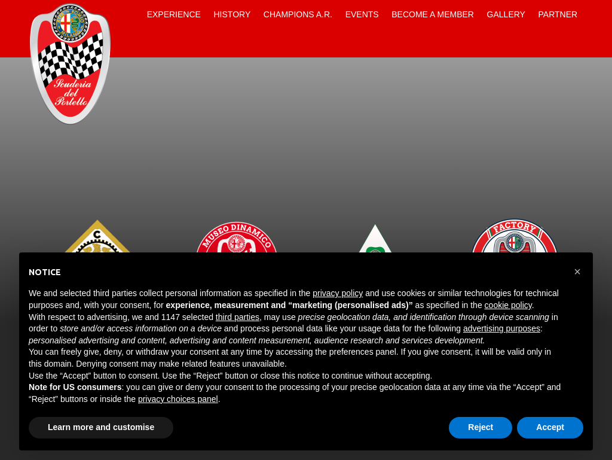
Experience (174, 14)
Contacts (130, 43)
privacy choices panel (178, 399)
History (232, 14)
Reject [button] (480, 427)
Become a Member (432, 14)
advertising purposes (501, 328)
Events (362, 14)
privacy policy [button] (338, 293)
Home (130, 14)
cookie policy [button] (508, 305)
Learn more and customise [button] (101, 427)
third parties (237, 317)
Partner (558, 14)
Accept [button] (550, 427)
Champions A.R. (298, 14)
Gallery (506, 14)
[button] (577, 271)
